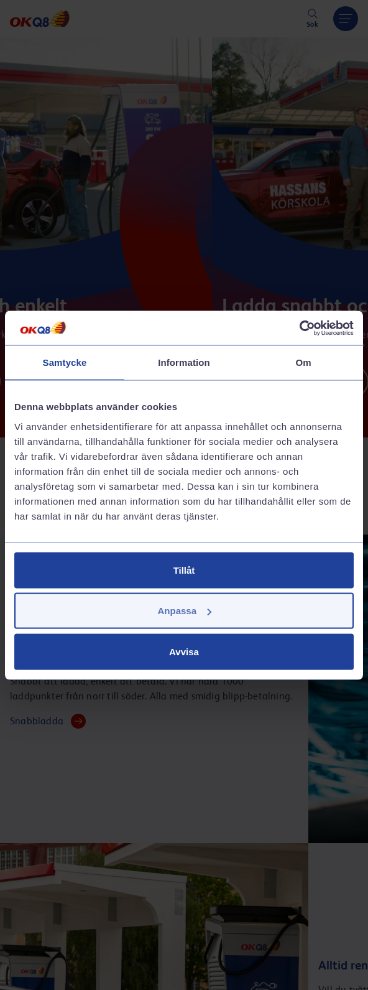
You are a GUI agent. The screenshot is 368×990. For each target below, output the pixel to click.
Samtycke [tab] (65, 362)
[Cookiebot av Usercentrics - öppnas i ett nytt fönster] (299, 328)
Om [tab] (303, 362)
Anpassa (184, 610)
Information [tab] (184, 362)
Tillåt (184, 569)
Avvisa (184, 651)
